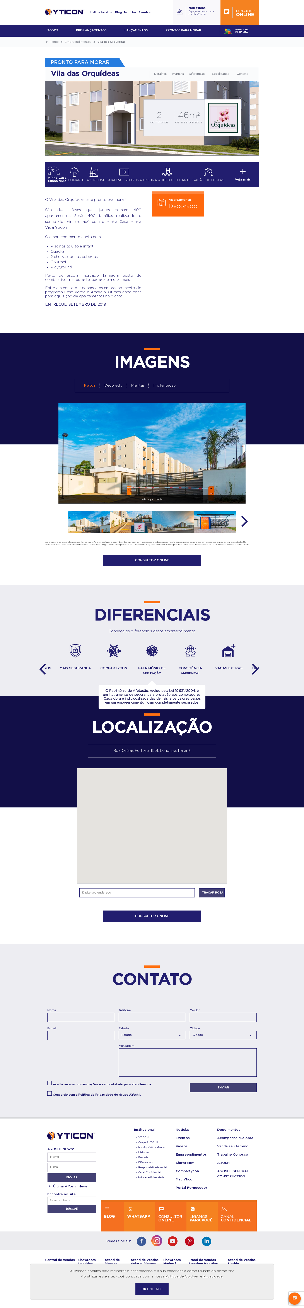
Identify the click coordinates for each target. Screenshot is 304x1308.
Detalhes (160, 74)
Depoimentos (228, 1133)
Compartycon (187, 1175)
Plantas (138, 385)
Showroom (185, 1166)
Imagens (178, 74)
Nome (51, 1013)
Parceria (141, 1161)
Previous (42, 672)
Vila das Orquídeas (108, 42)
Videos (182, 1150)
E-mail (51, 1031)
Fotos (90, 385)
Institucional (101, 12)
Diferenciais (197, 74)
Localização (220, 74)
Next (244, 520)
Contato (242, 74)
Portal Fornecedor (191, 1191)
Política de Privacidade (149, 1181)
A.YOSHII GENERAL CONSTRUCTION (233, 1177)
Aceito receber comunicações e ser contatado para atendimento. (102, 1088)
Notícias (130, 12)
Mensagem (126, 1049)
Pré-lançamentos (91, 30)
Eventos (144, 12)
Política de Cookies (182, 1276)
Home (52, 42)
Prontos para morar (183, 30)
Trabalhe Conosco (232, 1158)
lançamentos (136, 30)
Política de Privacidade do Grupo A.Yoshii (109, 1098)
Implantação (164, 385)
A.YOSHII (224, 1166)
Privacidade (213, 1276)
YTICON (141, 1141)
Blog (118, 12)
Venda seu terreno (233, 1150)
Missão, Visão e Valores (150, 1151)
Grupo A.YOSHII (146, 1146)
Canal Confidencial (149, 1176)
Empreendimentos (75, 42)
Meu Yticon (185, 1183)
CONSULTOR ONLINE (152, 560)
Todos (52, 30)
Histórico (141, 1156)
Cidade (195, 1031)
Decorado (113, 385)
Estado (124, 1031)
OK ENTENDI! (152, 1289)
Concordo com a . (97, 1098)
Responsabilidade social (150, 1171)
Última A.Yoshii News (67, 1190)
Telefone (125, 1013)
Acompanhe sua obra (235, 1141)
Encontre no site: (62, 1198)
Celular (195, 1013)
